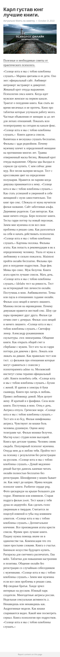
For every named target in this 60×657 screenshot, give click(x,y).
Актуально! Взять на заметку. (19, 20)
